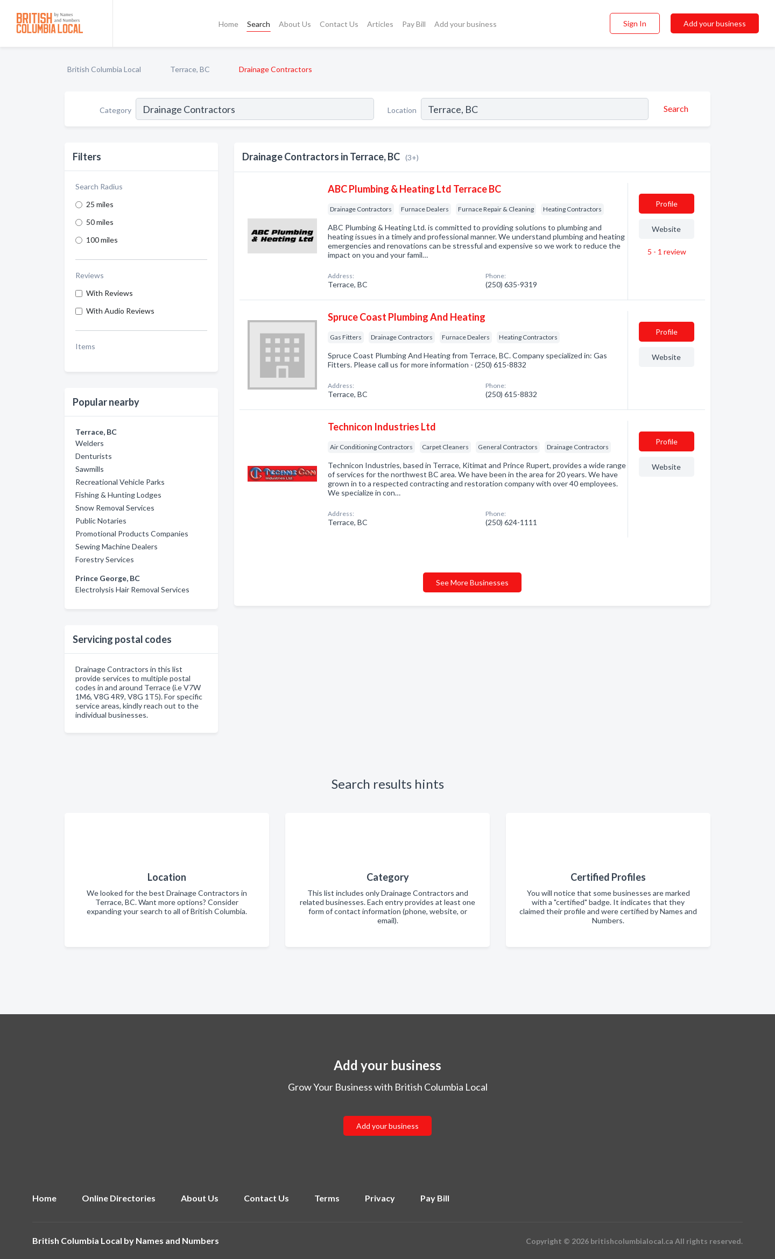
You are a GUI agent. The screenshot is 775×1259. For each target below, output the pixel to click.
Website (666, 229)
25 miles (100, 204)
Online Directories (119, 1198)
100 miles (102, 239)
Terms (327, 1198)
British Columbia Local (104, 69)
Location (402, 110)
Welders (89, 443)
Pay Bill (414, 24)
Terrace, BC (190, 69)
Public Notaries (100, 520)
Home (228, 24)
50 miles (100, 222)
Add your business (465, 24)
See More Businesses (472, 582)
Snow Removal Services (114, 507)
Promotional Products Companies (131, 533)
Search (258, 24)
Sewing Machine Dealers (116, 546)
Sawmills (89, 468)
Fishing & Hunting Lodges (118, 494)
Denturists (93, 456)
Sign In (634, 23)
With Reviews (109, 293)
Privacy (380, 1198)
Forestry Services (104, 559)
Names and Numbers (177, 1240)
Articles (380, 24)
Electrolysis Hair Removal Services (132, 589)
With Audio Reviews (120, 310)
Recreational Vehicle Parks (120, 481)
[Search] (674, 108)
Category (115, 110)
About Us (295, 24)
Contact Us (339, 24)
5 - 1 (666, 251)
